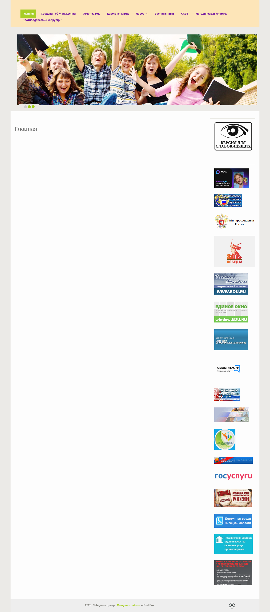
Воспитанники (164, 13)
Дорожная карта (118, 13)
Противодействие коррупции (42, 20)
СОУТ (184, 13)
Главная (28, 13)
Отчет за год (91, 13)
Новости (141, 13)
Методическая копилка (211, 13)
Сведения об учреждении (58, 13)
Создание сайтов (128, 605)
